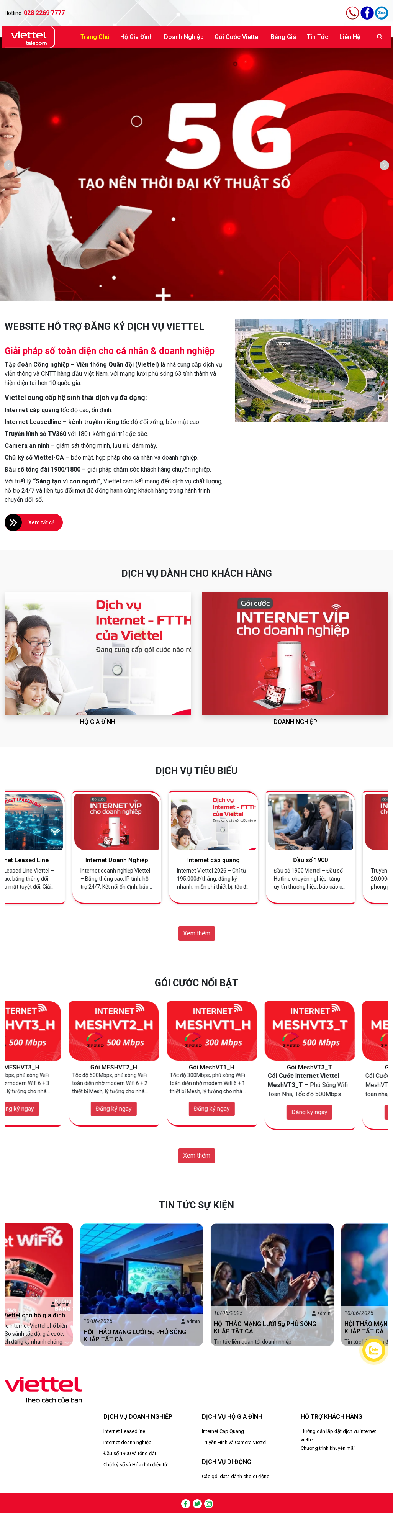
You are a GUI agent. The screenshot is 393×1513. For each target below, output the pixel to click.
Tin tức (317, 37)
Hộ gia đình (136, 37)
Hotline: (35, 13)
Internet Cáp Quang (223, 1431)
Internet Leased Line (51, 860)
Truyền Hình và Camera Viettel (234, 1442)
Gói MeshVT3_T (343, 1067)
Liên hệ (349, 37)
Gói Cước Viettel (237, 37)
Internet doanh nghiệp (127, 1442)
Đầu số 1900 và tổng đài (129, 1453)
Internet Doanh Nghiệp (147, 860)
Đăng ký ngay (50, 1108)
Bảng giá (283, 37)
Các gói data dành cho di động (236, 1476)
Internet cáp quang (244, 860)
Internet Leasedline (124, 1431)
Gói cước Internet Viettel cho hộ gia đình (64, 1315)
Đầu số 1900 (341, 860)
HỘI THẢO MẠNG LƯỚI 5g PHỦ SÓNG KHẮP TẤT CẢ (189, 1335)
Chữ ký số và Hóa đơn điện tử (135, 1464)
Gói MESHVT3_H (49, 1067)
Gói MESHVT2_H (147, 1067)
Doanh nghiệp (184, 37)
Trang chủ (95, 37)
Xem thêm (196, 933)
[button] (384, 165)
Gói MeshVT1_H (245, 1067)
